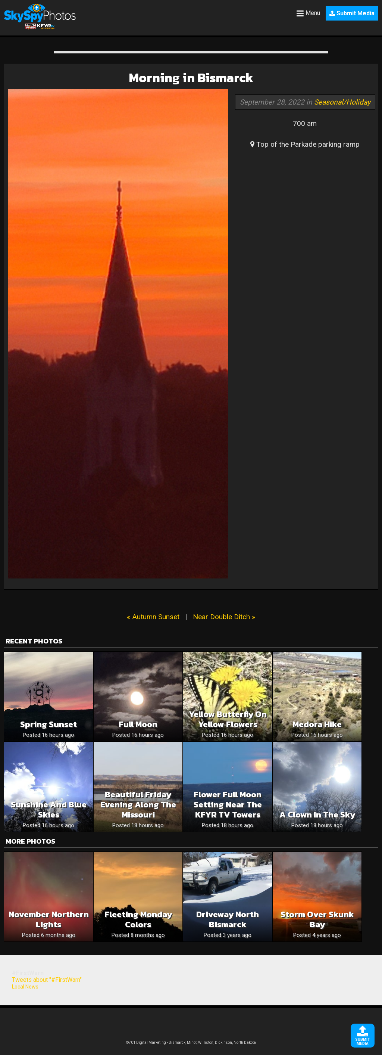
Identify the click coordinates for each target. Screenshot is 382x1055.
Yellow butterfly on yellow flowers (228, 719)
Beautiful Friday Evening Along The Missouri (138, 804)
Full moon (138, 724)
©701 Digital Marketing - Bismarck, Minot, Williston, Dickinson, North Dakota (191, 1042)
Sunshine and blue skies (49, 810)
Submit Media (352, 13)
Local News (25, 987)
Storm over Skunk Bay (317, 919)
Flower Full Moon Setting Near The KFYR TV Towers (228, 804)
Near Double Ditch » (224, 616)
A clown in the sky (317, 815)
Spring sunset (48, 724)
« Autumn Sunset (153, 616)
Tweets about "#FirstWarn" (47, 979)
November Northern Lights (49, 919)
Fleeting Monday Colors (138, 919)
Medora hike (317, 724)
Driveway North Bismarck (227, 919)
